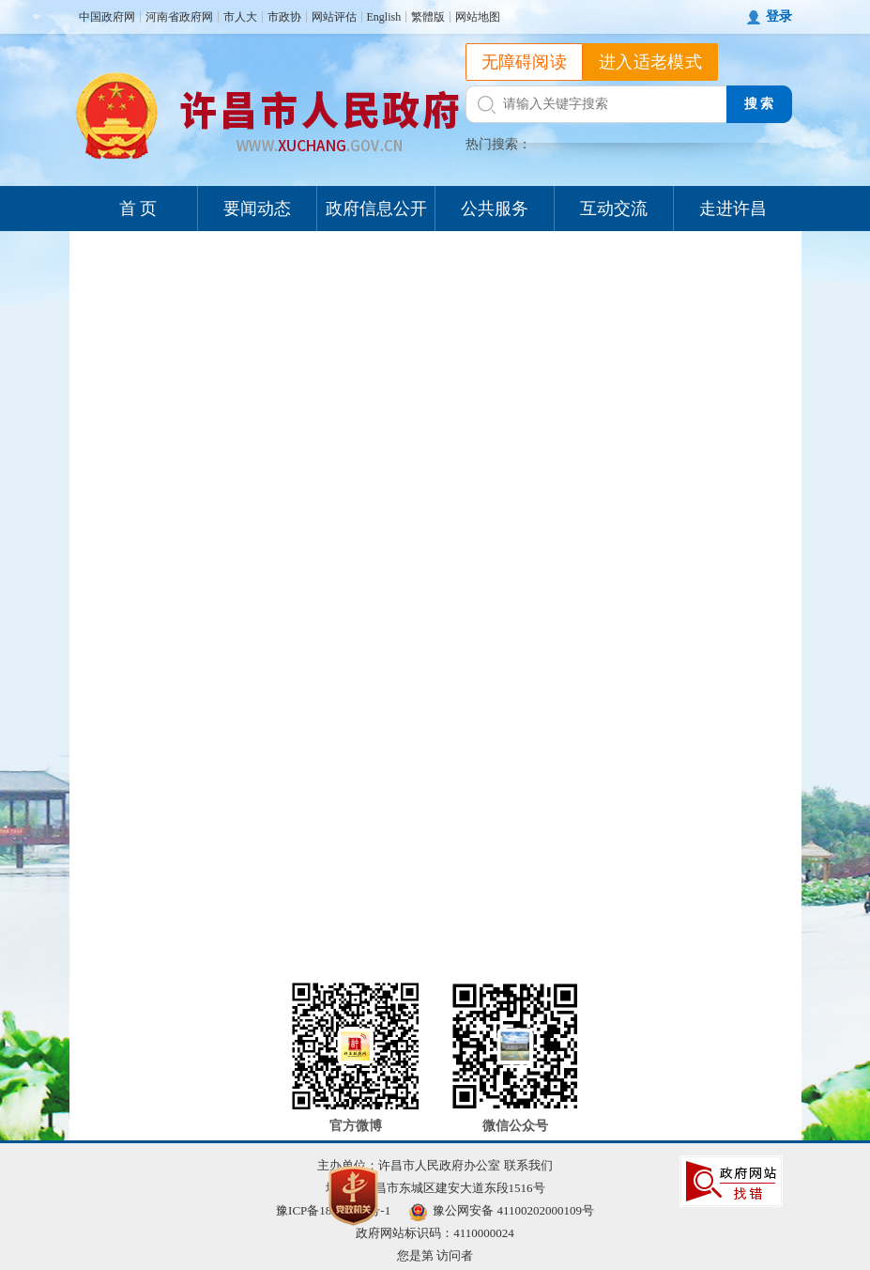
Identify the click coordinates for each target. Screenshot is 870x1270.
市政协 (284, 16)
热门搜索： (498, 144)
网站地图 (477, 16)
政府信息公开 (376, 208)
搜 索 (759, 104)
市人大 (240, 16)
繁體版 (428, 16)
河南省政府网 (179, 16)
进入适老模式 (650, 62)
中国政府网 (107, 16)
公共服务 (494, 208)
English (384, 16)
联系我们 (528, 1165)
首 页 (138, 208)
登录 (779, 16)
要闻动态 (257, 208)
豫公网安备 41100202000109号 (501, 1210)
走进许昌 (733, 208)
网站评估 (334, 16)
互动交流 (614, 208)
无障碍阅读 (524, 62)
